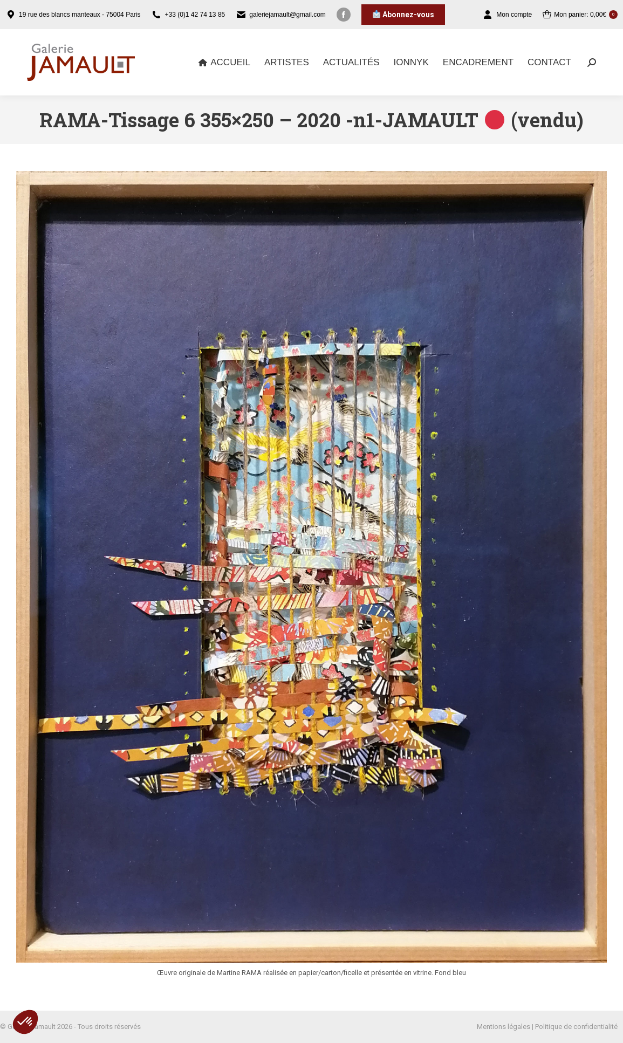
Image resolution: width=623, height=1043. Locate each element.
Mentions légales (503, 1027)
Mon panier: (580, 14)
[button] (25, 1022)
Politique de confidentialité (576, 1027)
